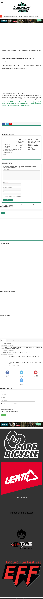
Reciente (9, 340)
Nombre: (3, 392)
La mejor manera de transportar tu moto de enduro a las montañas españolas (20, 16)
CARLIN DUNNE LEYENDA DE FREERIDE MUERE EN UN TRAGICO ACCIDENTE (21, 143)
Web (4, 191)
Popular (3, 340)
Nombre (5, 182)
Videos (8, 50)
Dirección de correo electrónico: (9, 403)
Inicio (4, 50)
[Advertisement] (21, 229)
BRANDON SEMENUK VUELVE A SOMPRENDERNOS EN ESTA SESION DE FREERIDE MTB (9, 149)
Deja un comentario (25, 61)
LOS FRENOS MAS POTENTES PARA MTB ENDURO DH (24, 356)
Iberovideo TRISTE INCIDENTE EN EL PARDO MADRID (17, 352)
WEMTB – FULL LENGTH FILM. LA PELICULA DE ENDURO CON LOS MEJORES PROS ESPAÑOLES (34, 144)
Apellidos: (3, 398)
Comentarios (16, 340)
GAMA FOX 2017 (7, 343)
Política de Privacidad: (7, 409)
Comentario (6, 169)
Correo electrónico (8, 187)
